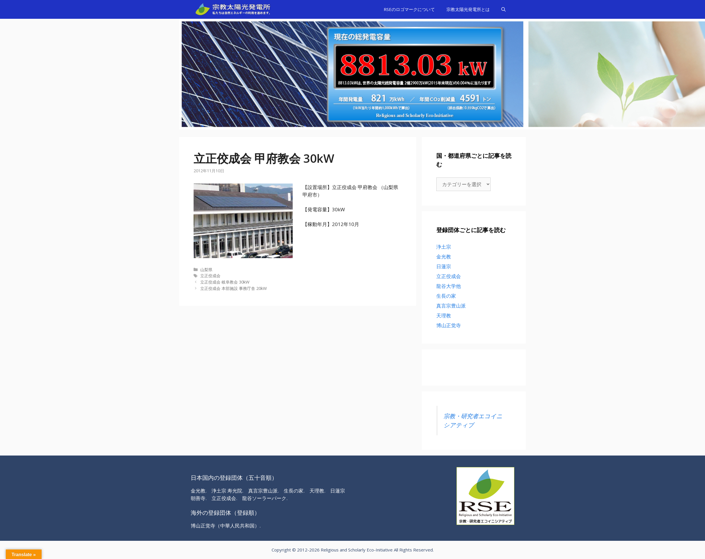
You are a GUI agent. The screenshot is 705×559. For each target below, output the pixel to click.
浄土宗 (443, 246)
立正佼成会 (210, 275)
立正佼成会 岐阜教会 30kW (224, 282)
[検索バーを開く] (503, 9)
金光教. (199, 490)
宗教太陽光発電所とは (468, 9)
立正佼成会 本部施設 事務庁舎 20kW (233, 288)
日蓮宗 (443, 266)
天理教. (317, 490)
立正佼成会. (224, 498)
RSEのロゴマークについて (409, 9)
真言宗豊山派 (451, 305)
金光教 (443, 256)
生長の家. (294, 490)
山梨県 (206, 269)
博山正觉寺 (448, 325)
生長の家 (446, 296)
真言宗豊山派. (263, 490)
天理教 (443, 315)
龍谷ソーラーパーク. (264, 498)
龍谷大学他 (448, 286)
